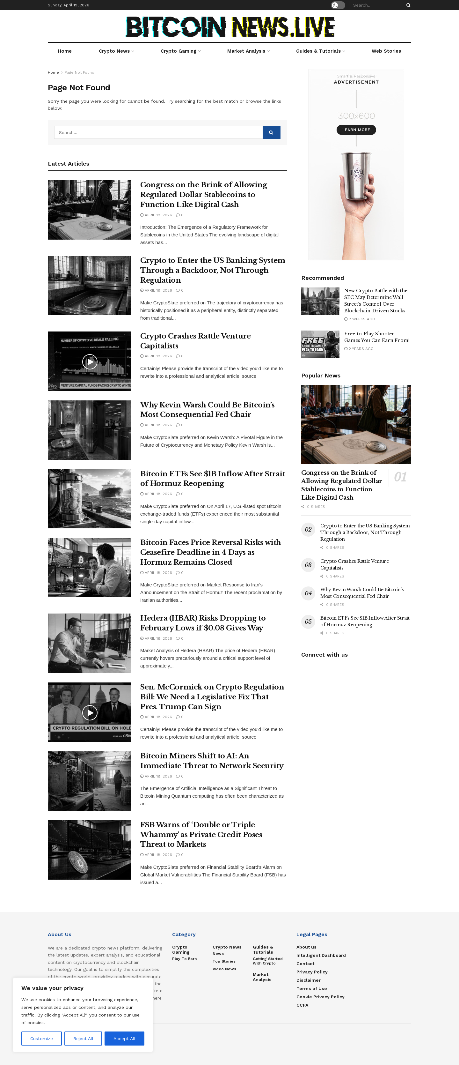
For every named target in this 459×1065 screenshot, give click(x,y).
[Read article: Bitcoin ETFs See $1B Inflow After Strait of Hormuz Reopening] (89, 499)
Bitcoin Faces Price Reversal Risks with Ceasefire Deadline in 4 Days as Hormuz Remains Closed (210, 552)
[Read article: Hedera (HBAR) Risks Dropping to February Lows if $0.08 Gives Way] (89, 643)
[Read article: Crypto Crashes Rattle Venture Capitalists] (89, 361)
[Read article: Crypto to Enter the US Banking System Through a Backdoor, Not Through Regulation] (89, 285)
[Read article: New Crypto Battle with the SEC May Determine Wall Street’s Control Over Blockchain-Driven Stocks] (320, 301)
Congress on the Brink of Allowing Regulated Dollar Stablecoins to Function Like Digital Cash (203, 195)
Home (65, 51)
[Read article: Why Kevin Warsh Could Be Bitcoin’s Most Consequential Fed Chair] (89, 430)
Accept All (124, 1038)
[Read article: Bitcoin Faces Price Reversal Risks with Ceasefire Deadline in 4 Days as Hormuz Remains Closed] (89, 567)
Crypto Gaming (178, 51)
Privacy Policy (312, 971)
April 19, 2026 (156, 215)
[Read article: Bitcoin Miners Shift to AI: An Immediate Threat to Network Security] (89, 781)
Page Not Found (79, 72)
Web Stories (386, 51)
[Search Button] (407, 5)
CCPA (302, 1005)
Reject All (83, 1038)
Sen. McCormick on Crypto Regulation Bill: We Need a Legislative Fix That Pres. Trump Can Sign (212, 697)
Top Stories (224, 961)
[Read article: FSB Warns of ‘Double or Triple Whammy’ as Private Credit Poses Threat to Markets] (89, 850)
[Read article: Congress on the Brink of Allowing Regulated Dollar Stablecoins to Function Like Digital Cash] (89, 210)
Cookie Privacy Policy (320, 996)
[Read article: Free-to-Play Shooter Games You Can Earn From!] (320, 344)
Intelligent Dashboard (321, 955)
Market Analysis (246, 51)
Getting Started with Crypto (268, 961)
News (218, 953)
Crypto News (114, 51)
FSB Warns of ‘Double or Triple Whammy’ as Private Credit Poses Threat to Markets (201, 835)
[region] (83, 1015)
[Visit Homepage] (230, 26)
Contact (305, 963)
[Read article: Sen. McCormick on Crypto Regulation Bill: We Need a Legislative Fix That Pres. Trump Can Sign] (89, 712)
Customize (41, 1038)
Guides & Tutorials (318, 51)
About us (306, 947)
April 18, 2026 (156, 425)
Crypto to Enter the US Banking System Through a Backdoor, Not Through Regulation (212, 270)
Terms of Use (311, 988)
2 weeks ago (359, 319)
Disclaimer (308, 980)
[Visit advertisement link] (356, 164)
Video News (224, 969)
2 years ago (359, 348)
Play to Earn (184, 959)
